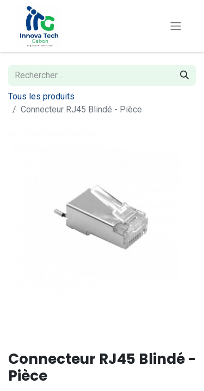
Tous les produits (41, 96)
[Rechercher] (184, 75)
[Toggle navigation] (175, 26)
